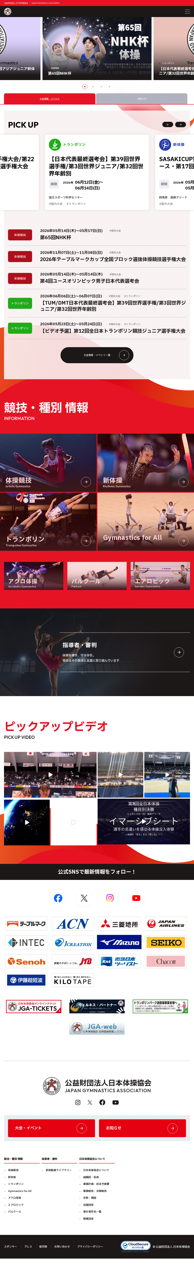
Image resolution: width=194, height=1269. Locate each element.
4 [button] (109, 86)
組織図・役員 (91, 1188)
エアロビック (16, 1215)
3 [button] (101, 86)
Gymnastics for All (19, 1201)
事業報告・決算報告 (95, 1201)
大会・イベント (51, 1137)
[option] (97, 48)
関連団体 (88, 1229)
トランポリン (16, 1195)
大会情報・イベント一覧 (105, 361)
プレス (29, 1257)
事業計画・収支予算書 (96, 1195)
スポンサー (11, 1257)
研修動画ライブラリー (59, 1181)
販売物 (45, 1257)
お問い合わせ (65, 1257)
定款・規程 (89, 1208)
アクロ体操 (14, 1208)
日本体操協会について (96, 1181)
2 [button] (93, 86)
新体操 (12, 1188)
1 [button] (84, 86)
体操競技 (13, 1181)
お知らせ (142, 1137)
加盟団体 (88, 1215)
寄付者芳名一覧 (92, 1222)
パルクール (14, 1222)
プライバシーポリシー (95, 1257)
